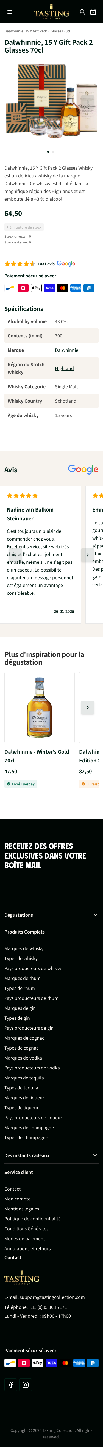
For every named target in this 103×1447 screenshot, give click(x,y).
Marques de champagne (29, 1127)
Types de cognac (21, 1047)
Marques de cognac (24, 1037)
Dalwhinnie (66, 350)
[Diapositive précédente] (15, 555)
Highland (64, 368)
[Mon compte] (82, 12)
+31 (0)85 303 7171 (48, 1307)
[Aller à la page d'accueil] (51, 11)
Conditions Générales (26, 1228)
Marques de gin (20, 1008)
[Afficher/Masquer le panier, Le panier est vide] (93, 11)
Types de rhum (19, 988)
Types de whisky (21, 958)
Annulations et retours (27, 1248)
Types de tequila (21, 1087)
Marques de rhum (22, 978)
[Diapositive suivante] (87, 102)
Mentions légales (21, 1208)
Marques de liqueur (24, 1097)
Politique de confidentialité (32, 1218)
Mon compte (17, 1198)
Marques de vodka (23, 1057)
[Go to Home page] (22, 1277)
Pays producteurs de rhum (31, 998)
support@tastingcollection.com (52, 1297)
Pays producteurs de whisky (32, 968)
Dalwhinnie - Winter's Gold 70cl (36, 756)
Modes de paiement (24, 1238)
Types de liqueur (21, 1107)
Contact (12, 1188)
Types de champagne (26, 1137)
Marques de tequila (24, 1077)
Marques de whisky (23, 948)
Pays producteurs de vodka (32, 1067)
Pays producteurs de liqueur (33, 1117)
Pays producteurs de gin (29, 1027)
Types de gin (17, 1018)
